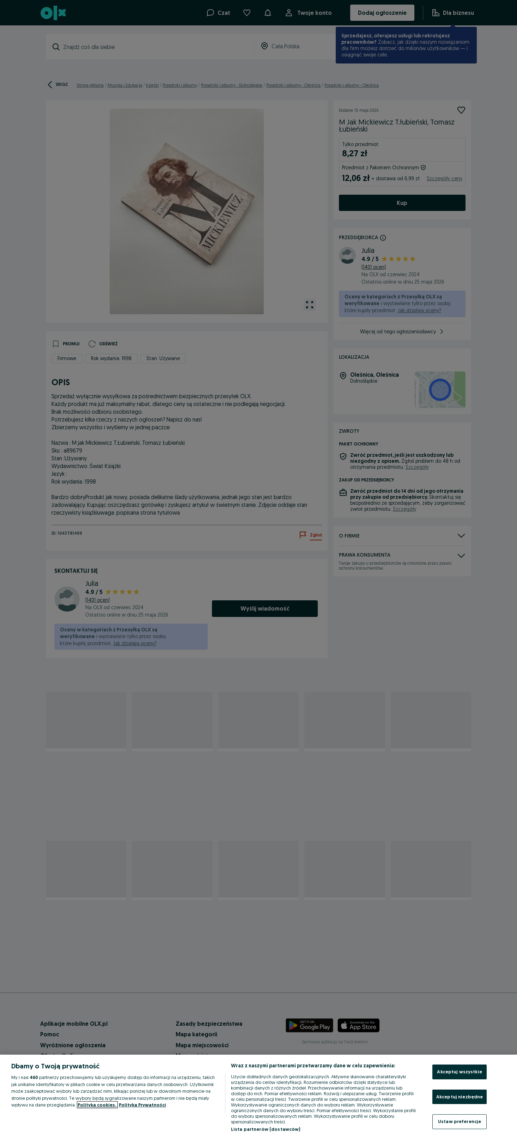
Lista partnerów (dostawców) (265, 1129)
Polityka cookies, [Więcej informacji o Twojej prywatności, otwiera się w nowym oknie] (97, 1105)
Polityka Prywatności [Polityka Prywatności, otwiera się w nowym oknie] (142, 1105)
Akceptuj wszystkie (459, 1071)
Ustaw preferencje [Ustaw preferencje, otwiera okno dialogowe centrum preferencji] (459, 1121)
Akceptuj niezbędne (459, 1096)
